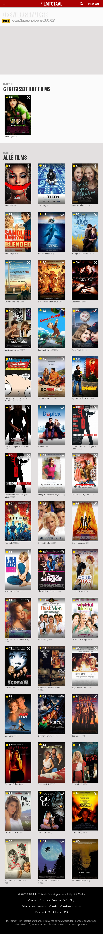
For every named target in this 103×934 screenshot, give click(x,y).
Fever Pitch (76, 350)
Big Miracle (43, 253)
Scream (8, 687)
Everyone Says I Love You (49, 687)
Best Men (42, 639)
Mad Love (9, 736)
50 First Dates (44, 398)
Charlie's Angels (78, 543)
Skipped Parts (44, 543)
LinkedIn (57, 912)
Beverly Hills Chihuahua (48, 301)
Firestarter (76, 832)
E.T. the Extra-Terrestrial (48, 880)
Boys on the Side (79, 687)
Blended (8, 253)
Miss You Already (79, 205)
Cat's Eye (42, 832)
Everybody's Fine (12, 301)
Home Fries (77, 591)
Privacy (26, 906)
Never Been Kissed (13, 591)
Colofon (56, 900)
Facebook (40, 912)
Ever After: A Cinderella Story (17, 639)
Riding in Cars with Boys (48, 494)
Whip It (8, 136)
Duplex (41, 446)
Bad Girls (75, 736)
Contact (32, 900)
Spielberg (42, 205)
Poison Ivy (76, 784)
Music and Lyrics (12, 350)
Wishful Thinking (79, 639)
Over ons (44, 900)
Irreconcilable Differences (16, 880)
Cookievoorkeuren (70, 906)
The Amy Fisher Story (14, 784)
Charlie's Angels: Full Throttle (17, 446)
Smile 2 (8, 205)
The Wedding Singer (46, 591)
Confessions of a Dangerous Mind (84, 447)
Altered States (78, 880)
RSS (66, 912)
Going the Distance (80, 253)
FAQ (65, 900)
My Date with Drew (80, 398)
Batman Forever (45, 736)
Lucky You (76, 301)
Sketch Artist (43, 784)
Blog (72, 900)
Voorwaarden (39, 906)
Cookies (53, 906)
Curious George (45, 350)
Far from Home (11, 832)
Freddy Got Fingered (80, 494)
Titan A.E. (9, 543)
